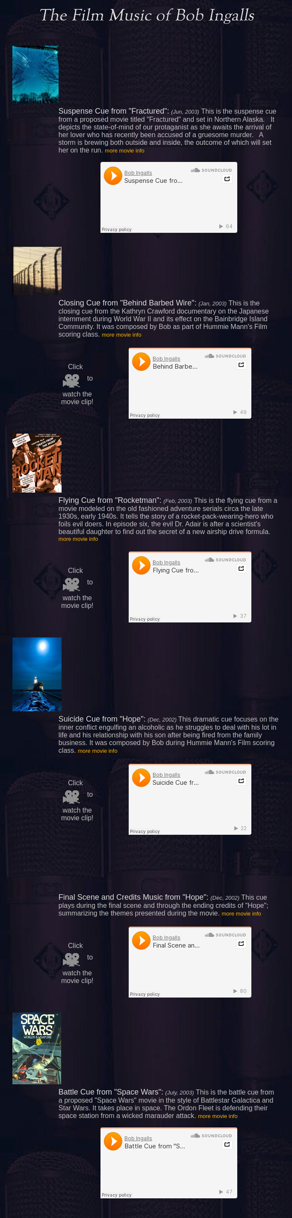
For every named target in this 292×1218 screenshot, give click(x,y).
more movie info (124, 150)
